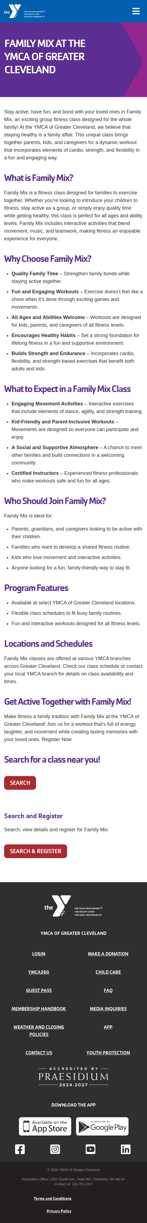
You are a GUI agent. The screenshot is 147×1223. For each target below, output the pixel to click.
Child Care (108, 972)
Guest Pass (39, 990)
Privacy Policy (59, 1211)
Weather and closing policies (38, 1030)
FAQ (108, 990)
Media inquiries (108, 1009)
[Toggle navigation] (136, 11)
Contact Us (39, 1053)
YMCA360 (38, 972)
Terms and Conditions (52, 1198)
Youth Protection (108, 1053)
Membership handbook (39, 1009)
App (108, 1027)
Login (38, 954)
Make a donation (108, 954)
